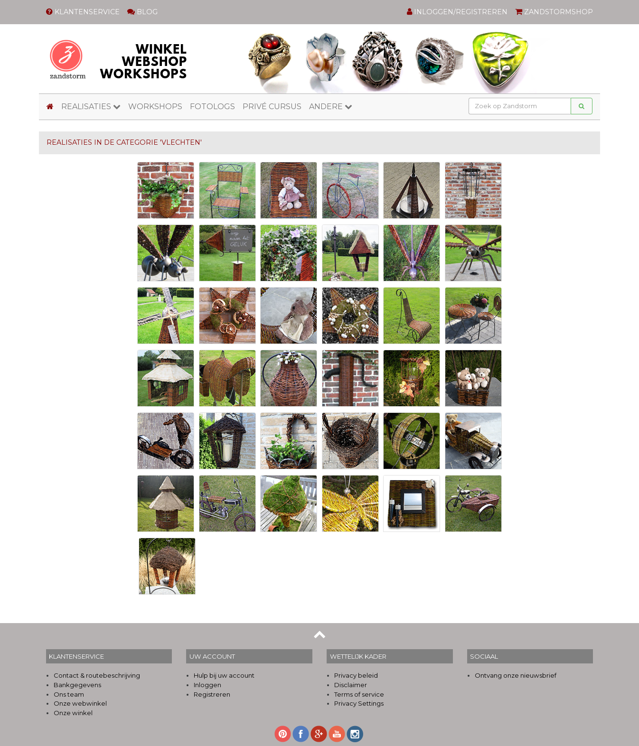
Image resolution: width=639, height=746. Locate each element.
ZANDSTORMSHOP (554, 12)
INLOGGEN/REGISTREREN (457, 12)
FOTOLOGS (212, 106)
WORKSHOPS (155, 106)
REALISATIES (91, 106)
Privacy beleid (356, 675)
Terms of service (359, 694)
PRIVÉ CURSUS (272, 106)
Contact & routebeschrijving (97, 675)
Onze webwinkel (80, 703)
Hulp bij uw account (224, 675)
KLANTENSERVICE (83, 12)
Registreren (212, 694)
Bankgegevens (77, 685)
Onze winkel (73, 713)
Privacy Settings (359, 703)
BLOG (142, 12)
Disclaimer (350, 685)
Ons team (69, 694)
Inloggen (207, 685)
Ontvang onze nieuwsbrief (515, 675)
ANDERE (330, 106)
